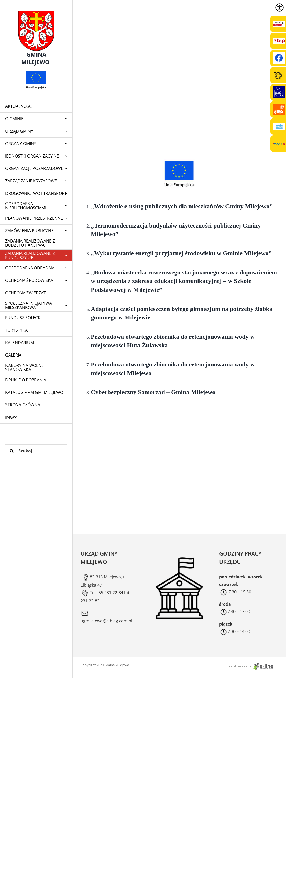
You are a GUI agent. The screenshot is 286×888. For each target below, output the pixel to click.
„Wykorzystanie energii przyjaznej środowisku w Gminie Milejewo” (181, 253)
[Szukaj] (11, 450)
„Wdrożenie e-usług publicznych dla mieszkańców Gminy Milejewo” (182, 206)
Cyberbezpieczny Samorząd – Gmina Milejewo (153, 392)
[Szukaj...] (36, 450)
